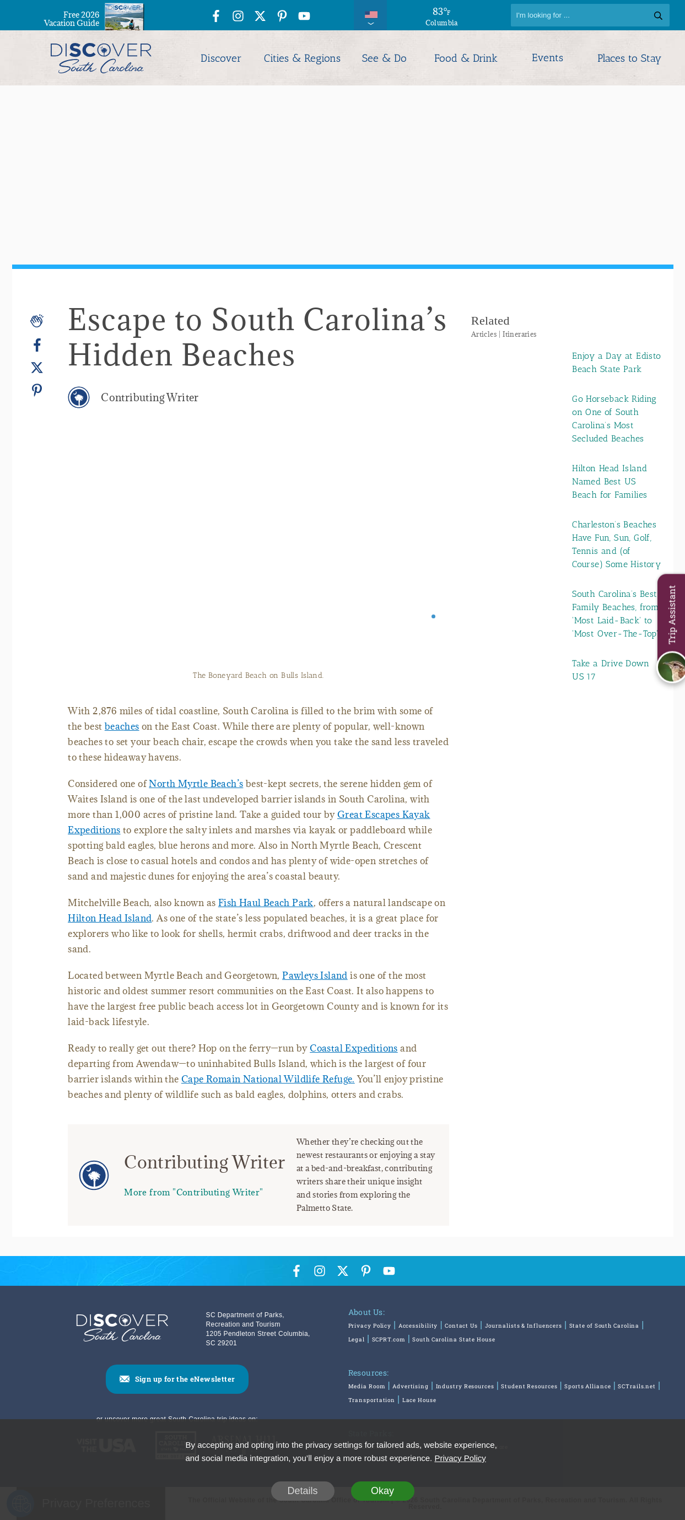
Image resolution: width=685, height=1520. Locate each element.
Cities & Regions (302, 58)
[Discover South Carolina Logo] (101, 57)
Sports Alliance (587, 1386)
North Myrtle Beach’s (196, 784)
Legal (356, 1339)
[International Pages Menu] (370, 15)
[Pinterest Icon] (282, 16)
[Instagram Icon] (238, 16)
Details (302, 1490)
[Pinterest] (37, 390)
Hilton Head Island (110, 918)
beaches (122, 726)
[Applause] (37, 321)
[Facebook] (37, 345)
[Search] (590, 15)
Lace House (419, 1400)
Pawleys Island (315, 975)
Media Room (367, 1386)
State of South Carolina (604, 1325)
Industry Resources (465, 1386)
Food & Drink (466, 58)
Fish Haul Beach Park (266, 903)
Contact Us (461, 1325)
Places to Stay (629, 58)
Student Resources (529, 1386)
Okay (382, 1490)
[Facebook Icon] (216, 16)
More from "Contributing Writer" (193, 1192)
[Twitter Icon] (260, 16)
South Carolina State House (453, 1339)
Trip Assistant (671, 615)
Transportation (372, 1400)
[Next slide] (425, 553)
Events (547, 58)
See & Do (384, 58)
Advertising (410, 1386)
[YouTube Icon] (304, 16)
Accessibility (418, 1325)
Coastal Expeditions (354, 1048)
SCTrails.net (637, 1386)
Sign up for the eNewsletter (185, 1379)
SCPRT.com (389, 1339)
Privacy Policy (370, 1325)
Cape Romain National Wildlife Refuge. (268, 1079)
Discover (221, 58)
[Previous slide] (91, 553)
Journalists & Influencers (524, 1325)
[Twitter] (37, 368)
